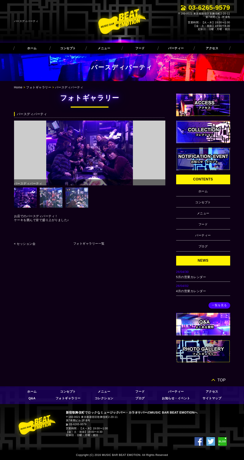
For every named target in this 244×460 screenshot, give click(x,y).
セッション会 (26, 243)
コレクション (104, 398)
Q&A (32, 398)
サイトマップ (212, 398)
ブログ (203, 246)
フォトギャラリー (38, 87)
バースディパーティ (69, 87)
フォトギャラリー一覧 (89, 243)
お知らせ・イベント (176, 398)
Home (18, 87)
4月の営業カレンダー (191, 291)
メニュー (104, 48)
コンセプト (68, 48)
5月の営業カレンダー (191, 277)
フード (140, 48)
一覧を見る (219, 305)
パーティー (176, 48)
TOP (221, 380)
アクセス (212, 48)
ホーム (32, 48)
